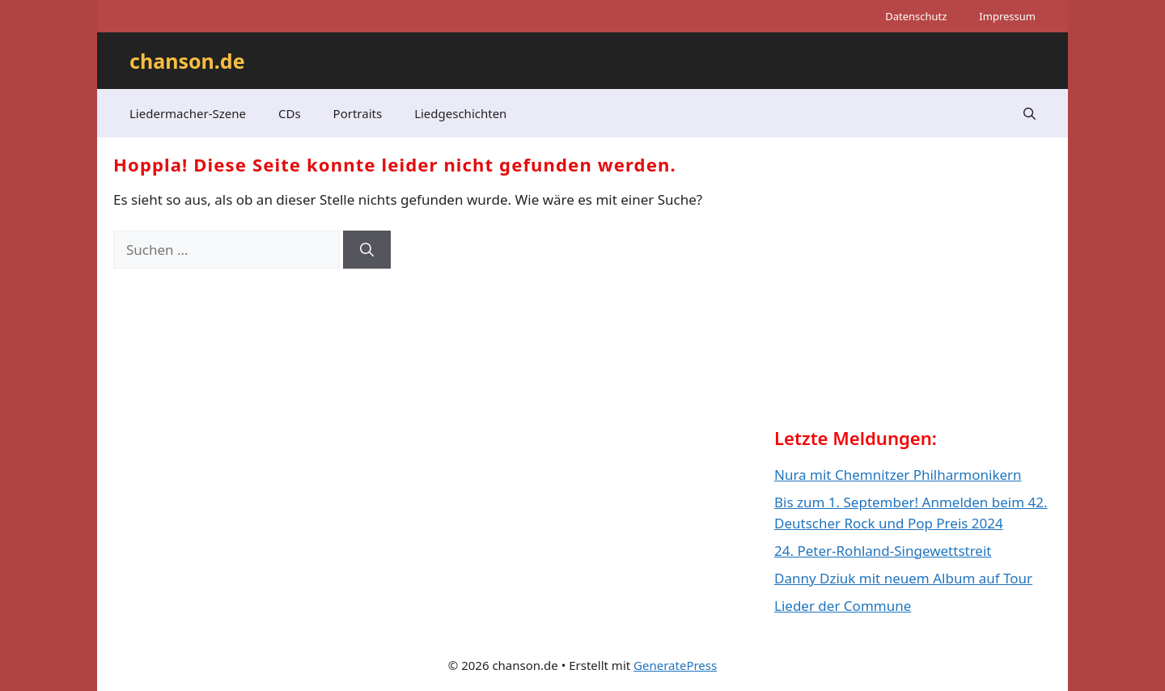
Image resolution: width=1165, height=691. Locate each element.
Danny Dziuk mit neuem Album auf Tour (903, 578)
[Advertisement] (895, 296)
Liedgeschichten (460, 113)
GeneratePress (675, 665)
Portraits (358, 113)
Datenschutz (916, 16)
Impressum (1007, 16)
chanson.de (187, 60)
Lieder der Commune (842, 605)
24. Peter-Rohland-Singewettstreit (882, 550)
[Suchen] (367, 250)
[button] (1029, 113)
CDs (289, 113)
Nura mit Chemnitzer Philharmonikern (898, 474)
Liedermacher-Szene (187, 113)
